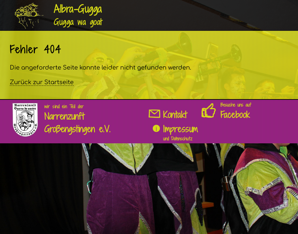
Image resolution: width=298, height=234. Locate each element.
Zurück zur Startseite (42, 82)
